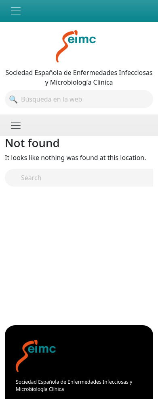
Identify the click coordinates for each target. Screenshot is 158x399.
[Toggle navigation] (16, 11)
